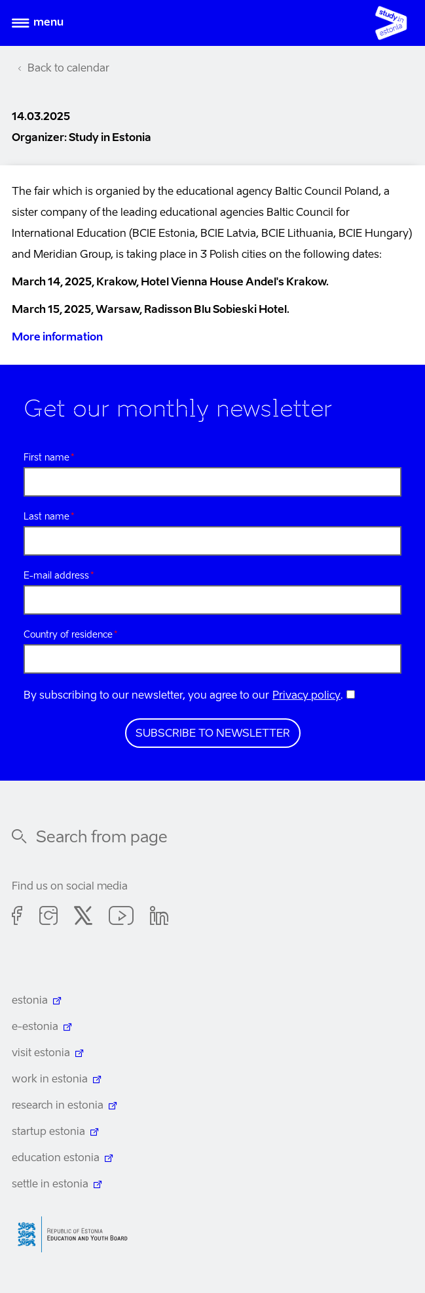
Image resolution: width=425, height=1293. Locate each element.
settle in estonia (50, 1185)
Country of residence (68, 635)
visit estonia (41, 1053)
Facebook (17, 918)
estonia (30, 1001)
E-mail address (56, 576)
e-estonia (35, 1027)
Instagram (48, 918)
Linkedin (159, 918)
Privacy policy (306, 696)
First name (46, 457)
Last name (46, 517)
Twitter (83, 918)
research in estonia (57, 1106)
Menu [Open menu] (48, 23)
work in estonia (50, 1080)
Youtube (121, 918)
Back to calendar (68, 69)
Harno (77, 1234)
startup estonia (48, 1132)
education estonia (56, 1158)
